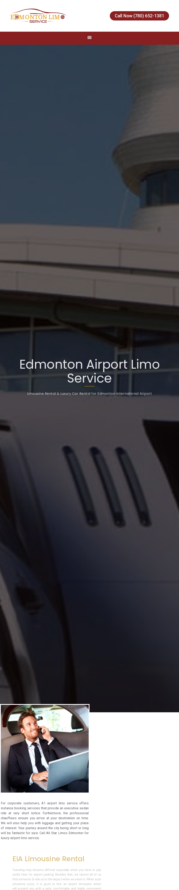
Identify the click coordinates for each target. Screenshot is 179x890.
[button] (89, 37)
